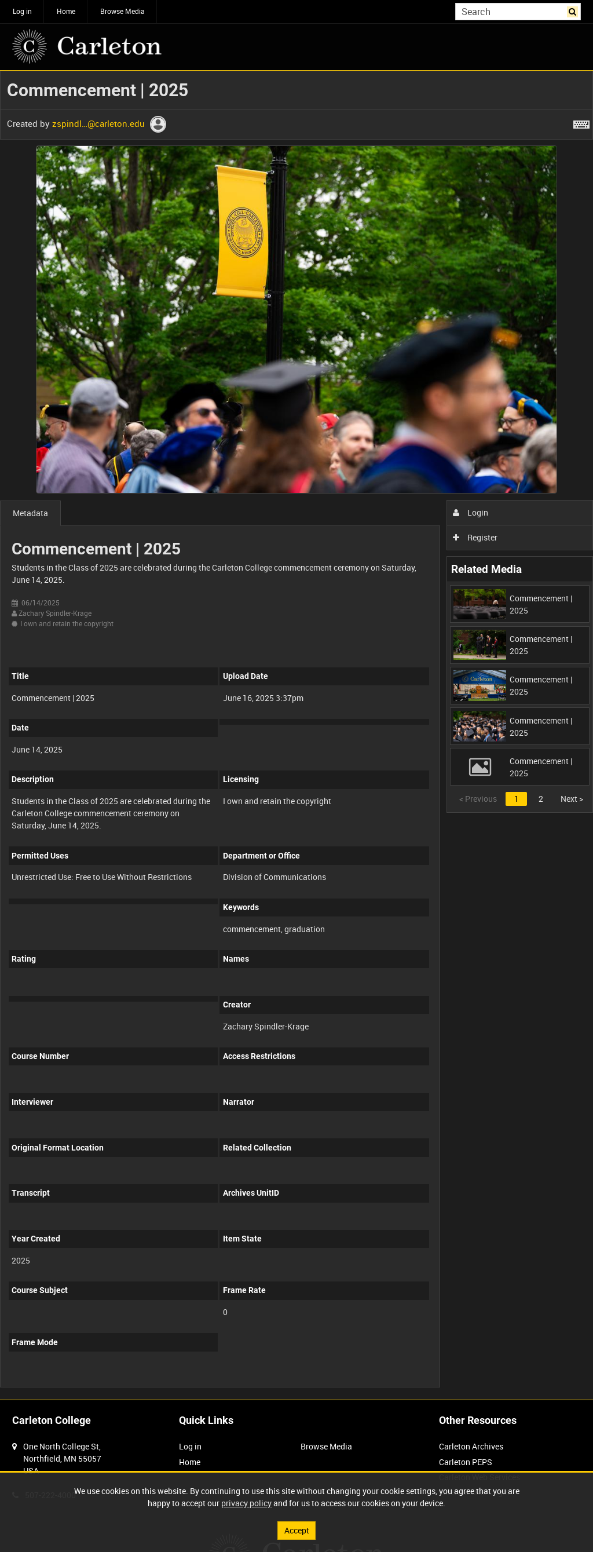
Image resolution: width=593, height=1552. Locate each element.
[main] (296, 735)
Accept (296, 1530)
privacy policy (246, 1503)
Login (470, 512)
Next (572, 798)
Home (66, 11)
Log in (22, 11)
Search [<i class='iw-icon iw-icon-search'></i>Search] (574, 10)
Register (475, 537)
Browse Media (122, 11)
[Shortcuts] (581, 122)
